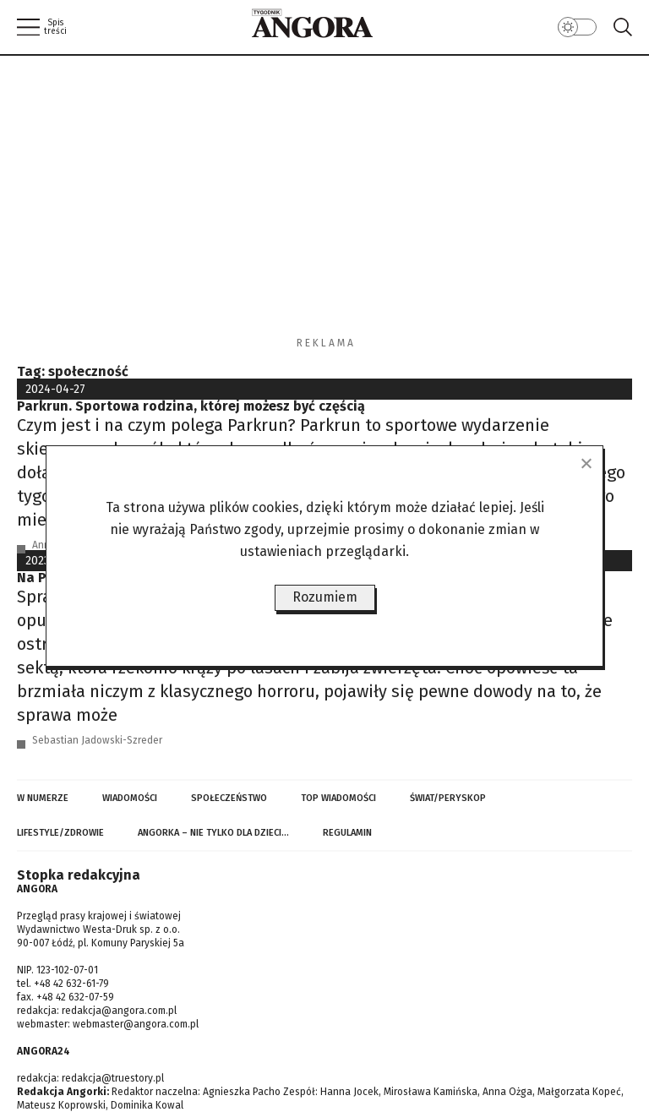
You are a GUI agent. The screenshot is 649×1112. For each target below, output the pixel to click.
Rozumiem (324, 597)
